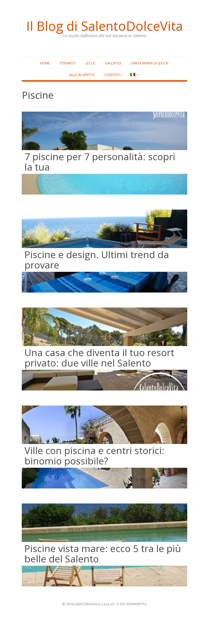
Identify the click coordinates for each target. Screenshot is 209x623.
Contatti (112, 74)
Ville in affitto (82, 74)
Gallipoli (113, 63)
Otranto (68, 63)
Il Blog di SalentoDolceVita (104, 26)
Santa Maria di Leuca (149, 63)
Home (45, 63)
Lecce (90, 63)
